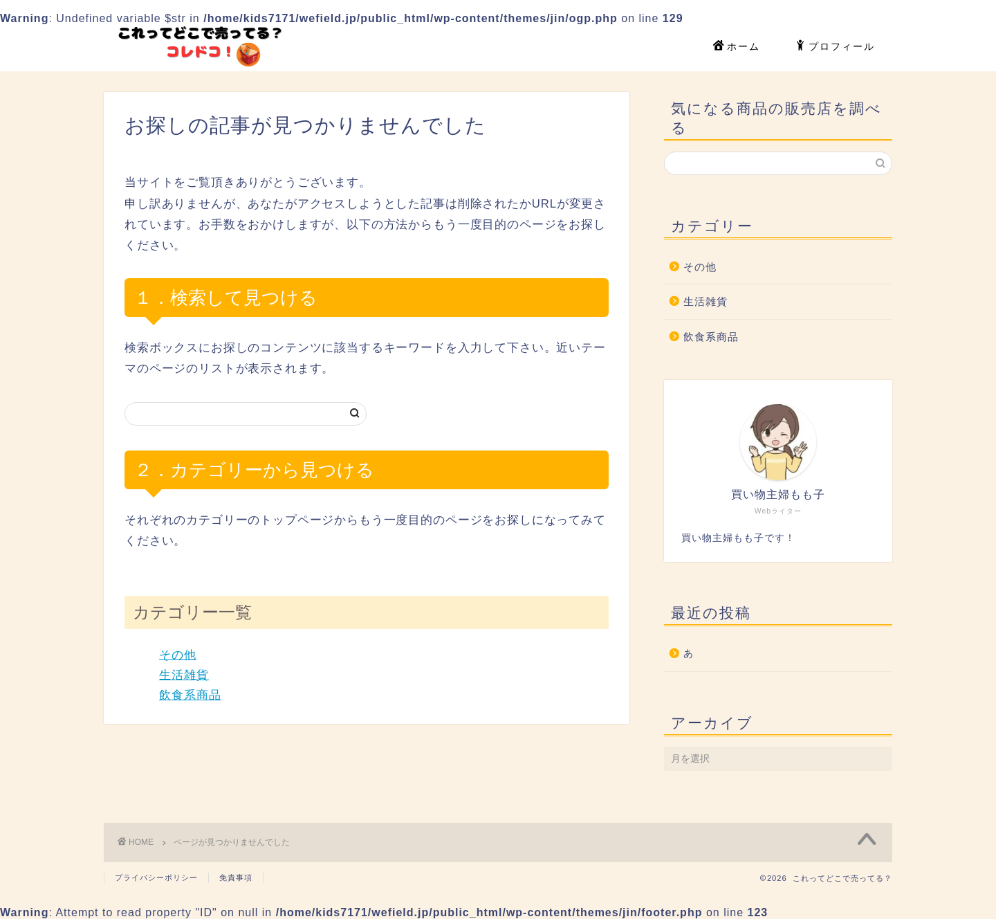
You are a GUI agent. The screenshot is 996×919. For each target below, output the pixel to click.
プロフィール (835, 47)
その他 (177, 655)
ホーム (736, 47)
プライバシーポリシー (156, 877)
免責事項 (235, 877)
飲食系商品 (190, 695)
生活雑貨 (184, 675)
